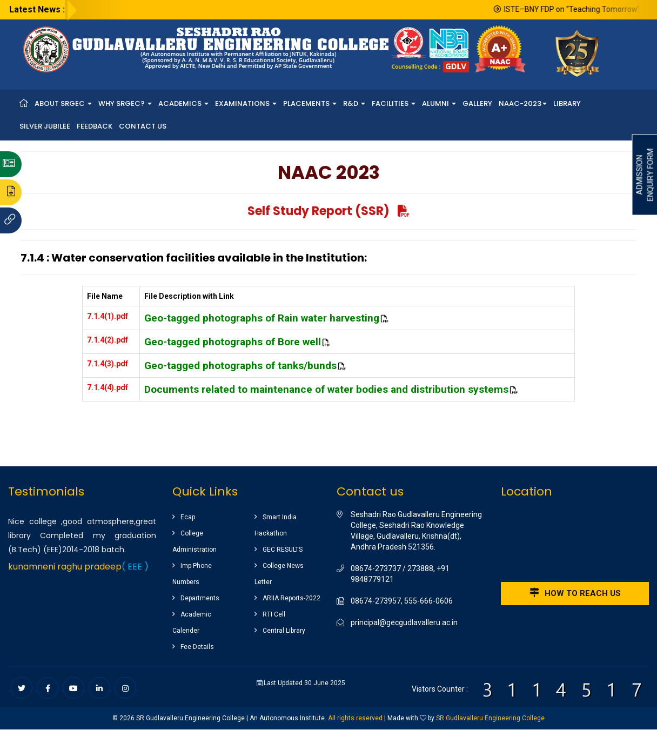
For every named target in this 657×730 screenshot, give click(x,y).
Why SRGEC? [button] (125, 103)
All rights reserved (355, 718)
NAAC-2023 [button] (523, 103)
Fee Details (197, 647)
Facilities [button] (393, 103)
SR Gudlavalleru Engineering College (490, 718)
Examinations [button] (246, 103)
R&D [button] (354, 103)
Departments (199, 598)
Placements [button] (310, 103)
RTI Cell (274, 614)
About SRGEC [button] (63, 103)
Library (567, 103)
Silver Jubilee (44, 126)
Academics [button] (183, 103)
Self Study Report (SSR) (328, 211)
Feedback (94, 126)
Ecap (187, 517)
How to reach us (575, 592)
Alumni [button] (439, 103)
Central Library (284, 630)
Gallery (477, 103)
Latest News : (37, 9)
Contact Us (142, 126)
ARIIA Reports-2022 (291, 598)
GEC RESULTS (283, 549)
